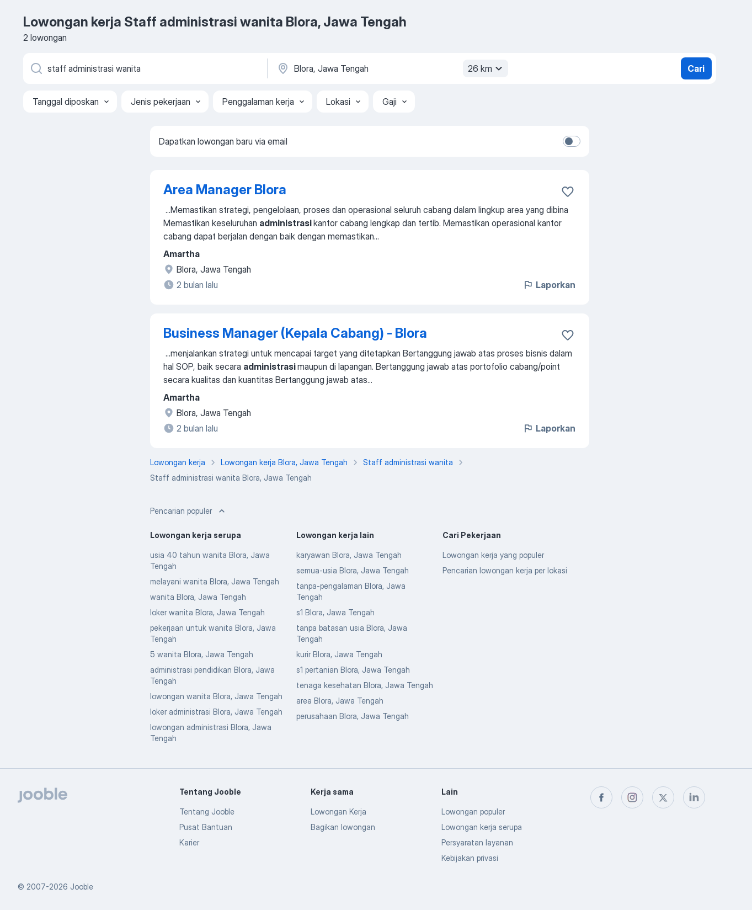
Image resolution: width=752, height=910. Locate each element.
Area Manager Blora (224, 190)
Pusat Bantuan (205, 827)
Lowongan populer (473, 811)
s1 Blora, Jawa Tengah (335, 612)
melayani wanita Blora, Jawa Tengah (214, 581)
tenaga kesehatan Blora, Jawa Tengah (364, 685)
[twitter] (663, 797)
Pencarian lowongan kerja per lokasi (504, 570)
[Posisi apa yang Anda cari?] (144, 68)
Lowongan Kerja (338, 811)
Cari (696, 68)
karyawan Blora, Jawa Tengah (349, 555)
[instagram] (632, 797)
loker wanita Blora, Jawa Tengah (207, 612)
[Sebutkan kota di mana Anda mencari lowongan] (391, 68)
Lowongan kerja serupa (481, 827)
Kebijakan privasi (469, 858)
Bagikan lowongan (343, 827)
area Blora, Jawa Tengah (339, 700)
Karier (189, 842)
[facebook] (601, 797)
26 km (486, 68)
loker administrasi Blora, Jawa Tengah (216, 711)
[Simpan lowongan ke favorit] (567, 191)
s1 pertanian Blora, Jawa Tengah (353, 669)
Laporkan (548, 284)
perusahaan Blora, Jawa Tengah (352, 716)
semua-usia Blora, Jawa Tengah (352, 570)
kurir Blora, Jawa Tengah (339, 654)
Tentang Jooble (206, 811)
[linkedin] (694, 797)
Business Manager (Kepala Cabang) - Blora (295, 333)
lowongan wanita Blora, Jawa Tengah (216, 696)
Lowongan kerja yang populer (493, 555)
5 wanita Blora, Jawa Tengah (201, 654)
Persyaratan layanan (477, 842)
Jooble (81, 886)
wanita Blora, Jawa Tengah (198, 597)
